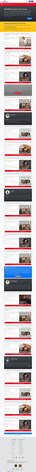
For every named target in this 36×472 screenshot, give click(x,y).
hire (29, 1)
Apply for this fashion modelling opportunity (18, 48)
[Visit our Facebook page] (16, 457)
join (32, 1)
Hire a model (18, 276)
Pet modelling (20, 454)
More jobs (18, 433)
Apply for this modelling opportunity (18, 65)
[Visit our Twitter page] (19, 457)
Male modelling (20, 442)
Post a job (29, 18)
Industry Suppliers (7, 16)
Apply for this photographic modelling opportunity (18, 110)
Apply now (14, 28)
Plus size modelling (21, 451)
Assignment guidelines (18, 435)
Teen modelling (21, 444)
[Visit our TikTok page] (22, 457)
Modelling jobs (13, 444)
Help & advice (13, 448)
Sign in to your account (8, 25)
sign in (27, 1)
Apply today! (18, 93)
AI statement (13, 454)
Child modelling (21, 445)
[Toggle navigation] (34, 1)
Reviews (13, 445)
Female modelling (21, 441)
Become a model (14, 441)
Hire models (13, 442)
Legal (12, 451)
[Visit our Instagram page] (13, 457)
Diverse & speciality (21, 448)
